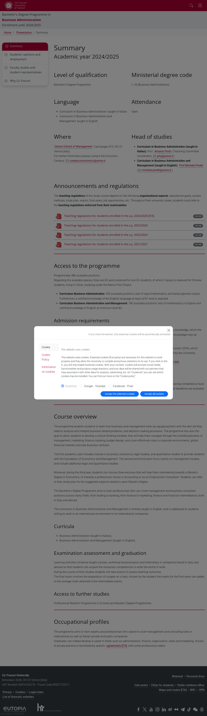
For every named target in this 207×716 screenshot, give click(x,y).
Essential (71, 386)
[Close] (169, 330)
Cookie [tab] (46, 347)
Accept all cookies (154, 393)
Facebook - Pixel (123, 386)
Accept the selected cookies (119, 393)
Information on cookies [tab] (49, 369)
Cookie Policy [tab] (46, 357)
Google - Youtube (94, 386)
